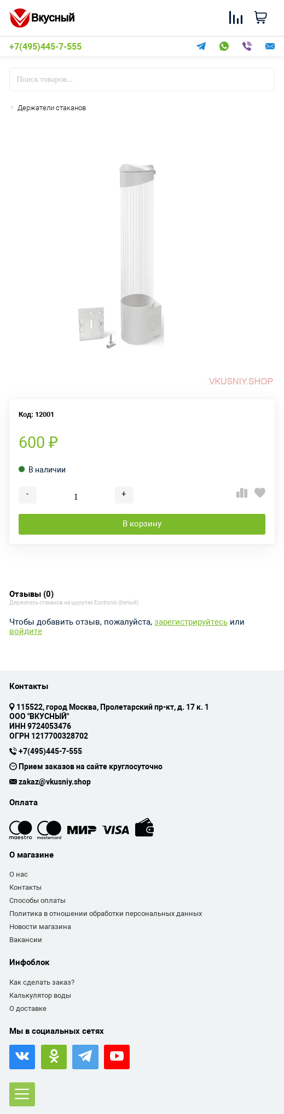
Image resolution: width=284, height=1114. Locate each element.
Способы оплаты (37, 900)
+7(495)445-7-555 (45, 47)
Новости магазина (40, 926)
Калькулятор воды (40, 995)
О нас (18, 874)
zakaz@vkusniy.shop (55, 782)
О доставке (28, 1008)
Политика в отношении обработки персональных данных (105, 913)
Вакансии (25, 939)
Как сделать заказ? (41, 982)
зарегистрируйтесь (191, 622)
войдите (25, 631)
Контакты (25, 887)
